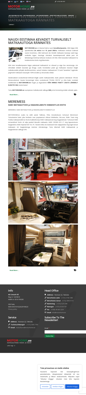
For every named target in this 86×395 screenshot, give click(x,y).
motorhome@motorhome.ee (25, 328)
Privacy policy (12, 309)
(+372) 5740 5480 (67, 298)
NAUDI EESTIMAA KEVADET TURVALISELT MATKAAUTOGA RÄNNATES (39, 41)
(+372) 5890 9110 (67, 301)
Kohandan (45, 386)
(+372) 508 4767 (57, 1)
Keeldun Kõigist (58, 386)
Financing (73, 15)
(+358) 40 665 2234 (57, 310)
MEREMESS (16, 101)
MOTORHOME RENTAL (32, 15)
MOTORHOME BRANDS (45, 15)
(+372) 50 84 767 (61, 307)
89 (14, 346)
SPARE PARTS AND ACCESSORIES (60, 15)
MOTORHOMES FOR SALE (18, 15)
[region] (59, 378)
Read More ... (14, 95)
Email (47, 328)
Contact (14, 24)
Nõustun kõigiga (72, 386)
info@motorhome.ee (59, 312)
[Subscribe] (50, 336)
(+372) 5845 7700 (32, 325)
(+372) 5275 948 (62, 304)
